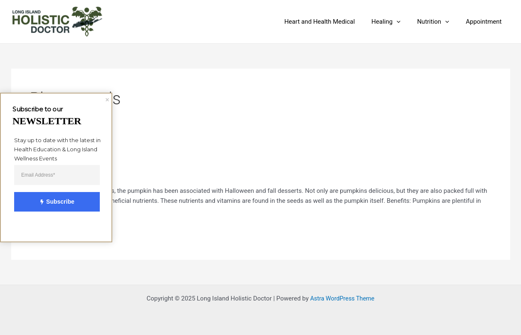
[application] (407, 21)
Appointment (486, 21)
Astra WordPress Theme (342, 298)
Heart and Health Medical (334, 21)
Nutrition (439, 21)
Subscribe (52, 202)
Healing (396, 21)
